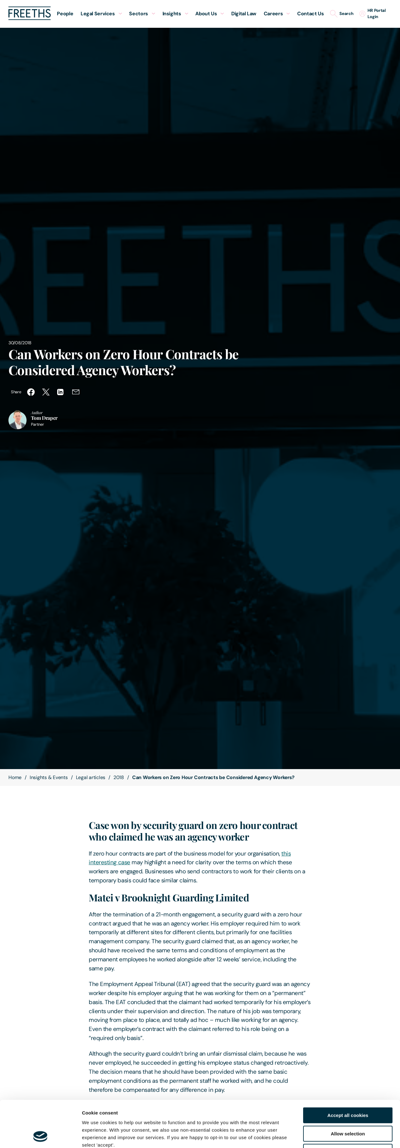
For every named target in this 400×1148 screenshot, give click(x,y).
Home (15, 777)
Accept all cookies (348, 1071)
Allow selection (348, 1090)
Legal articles (91, 777)
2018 (118, 777)
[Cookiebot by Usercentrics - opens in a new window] (40, 1136)
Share (16, 392)
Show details (327, 1135)
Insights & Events (49, 777)
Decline (347, 1108)
